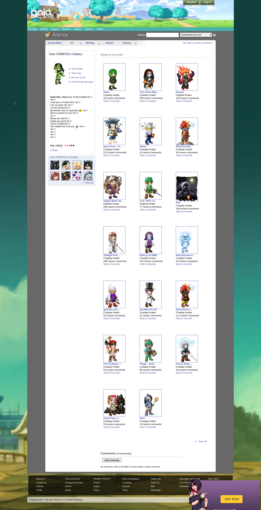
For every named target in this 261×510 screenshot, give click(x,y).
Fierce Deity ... (184, 364)
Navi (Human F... (185, 255)
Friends (39, 486)
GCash (44, 29)
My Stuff (187, 43)
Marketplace (185, 486)
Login (207, 2)
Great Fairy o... (111, 418)
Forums (66, 29)
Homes (109, 42)
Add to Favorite (111, 101)
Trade (124, 490)
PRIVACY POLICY (102, 479)
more (81, 43)
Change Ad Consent (74, 483)
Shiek (143, 146)
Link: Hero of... (148, 200)
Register (191, 2)
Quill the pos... (111, 309)
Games (89, 29)
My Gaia (32, 29)
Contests (197, 43)
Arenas (97, 483)
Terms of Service (72, 479)
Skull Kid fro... (184, 309)
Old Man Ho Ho (148, 309)
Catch (100, 29)
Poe (178, 202)
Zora (142, 418)
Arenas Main (54, 42)
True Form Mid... (149, 92)
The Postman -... (112, 364)
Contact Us (41, 483)
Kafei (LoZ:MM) (148, 255)
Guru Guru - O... (112, 146)
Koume (180, 92)
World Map (156, 490)
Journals (126, 486)
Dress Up (155, 483)
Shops (55, 29)
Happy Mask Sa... (113, 200)
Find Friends (185, 483)
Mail (153, 486)
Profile (39, 490)
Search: (142, 35)
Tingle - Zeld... (148, 364)
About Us (40, 479)
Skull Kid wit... (184, 146)
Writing (90, 42)
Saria (106, 92)
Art (72, 42)
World (77, 29)
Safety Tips (156, 479)
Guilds (96, 486)
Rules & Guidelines (130, 479)
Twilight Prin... (111, 255)
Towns (96, 490)
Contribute (127, 483)
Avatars (126, 42)
